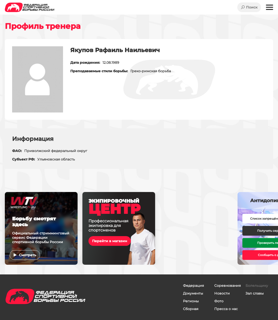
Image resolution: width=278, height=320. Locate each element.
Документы (193, 293)
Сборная (190, 309)
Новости (222, 293)
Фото (218, 301)
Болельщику (257, 285)
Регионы (191, 301)
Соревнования (227, 285)
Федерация (193, 285)
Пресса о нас (226, 309)
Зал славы (255, 293)
